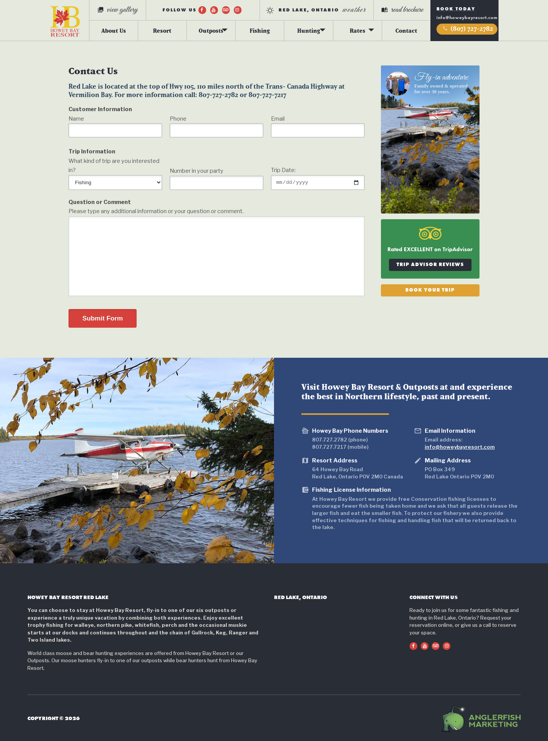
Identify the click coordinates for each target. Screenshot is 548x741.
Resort (162, 28)
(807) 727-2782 (468, 26)
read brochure (402, 9)
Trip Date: (283, 166)
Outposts (211, 28)
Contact (406, 28)
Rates (357, 28)
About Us (113, 28)
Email (278, 116)
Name (76, 116)
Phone (178, 116)
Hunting (308, 28)
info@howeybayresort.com (466, 16)
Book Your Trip (430, 287)
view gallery (117, 9)
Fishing (260, 28)
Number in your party (196, 168)
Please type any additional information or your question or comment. (156, 208)
